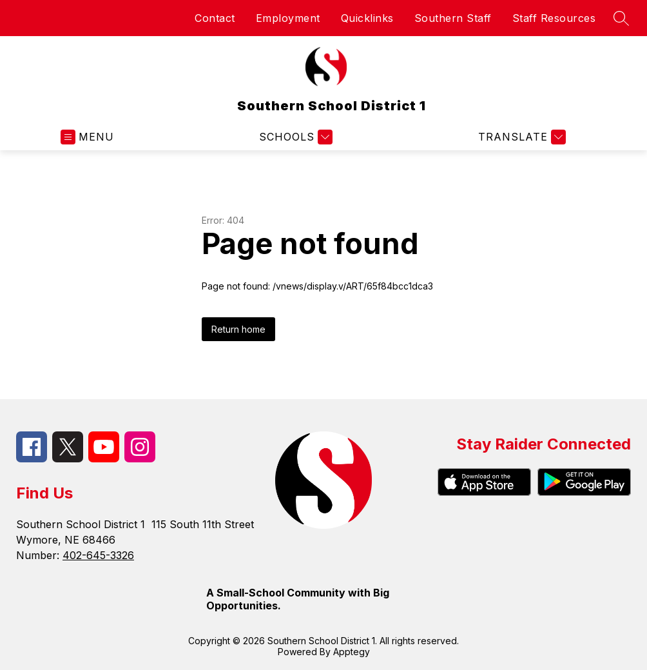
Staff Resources (554, 18)
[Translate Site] (520, 137)
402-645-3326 (98, 555)
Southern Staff (453, 18)
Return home (238, 329)
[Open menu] (87, 137)
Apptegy (351, 651)
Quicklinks (367, 18)
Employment (288, 18)
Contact (215, 18)
